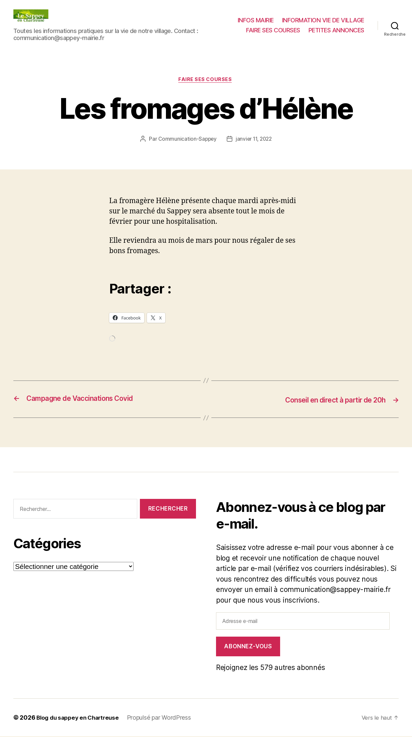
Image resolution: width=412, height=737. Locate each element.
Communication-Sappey (186, 139)
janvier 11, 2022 (254, 139)
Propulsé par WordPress (164, 718)
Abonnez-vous (248, 647)
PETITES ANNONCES (336, 30)
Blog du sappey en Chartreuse (80, 718)
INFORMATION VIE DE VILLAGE (323, 20)
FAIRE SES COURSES (273, 30)
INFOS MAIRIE (256, 20)
